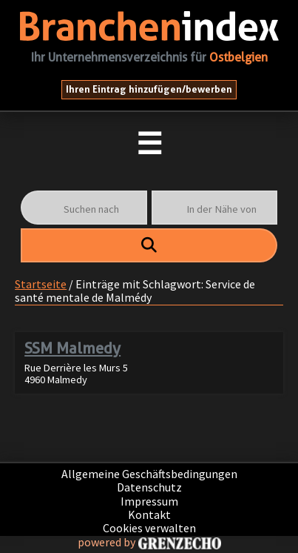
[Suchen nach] (83, 208)
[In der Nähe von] (214, 208)
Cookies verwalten (149, 527)
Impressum (149, 501)
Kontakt (149, 514)
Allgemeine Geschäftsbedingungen (149, 473)
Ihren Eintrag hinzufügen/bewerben (149, 89)
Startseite (41, 283)
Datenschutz (149, 487)
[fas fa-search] (149, 245)
